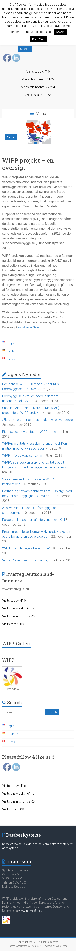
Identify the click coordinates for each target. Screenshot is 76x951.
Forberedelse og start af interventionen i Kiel (33, 520)
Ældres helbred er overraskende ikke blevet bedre (37, 420)
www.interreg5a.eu (29, 327)
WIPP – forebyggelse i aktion (23, 455)
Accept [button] (60, 31)
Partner (11, 137)
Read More (38, 39)
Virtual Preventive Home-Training (25, 560)
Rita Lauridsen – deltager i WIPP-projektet (31, 432)
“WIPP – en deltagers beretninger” (26, 548)
